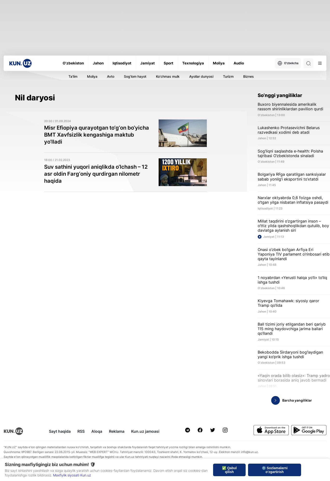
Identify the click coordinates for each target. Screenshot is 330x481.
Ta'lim (72, 76)
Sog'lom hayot (135, 76)
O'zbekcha (287, 63)
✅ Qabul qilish (229, 470)
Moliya (92, 76)
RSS (81, 431)
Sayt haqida (60, 431)
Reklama (116, 431)
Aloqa (96, 431)
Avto (110, 76)
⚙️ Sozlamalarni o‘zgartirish (275, 470)
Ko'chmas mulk (168, 76)
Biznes (248, 76)
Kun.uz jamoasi (145, 431)
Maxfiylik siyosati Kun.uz (72, 475)
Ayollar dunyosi (201, 76)
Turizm (228, 76)
